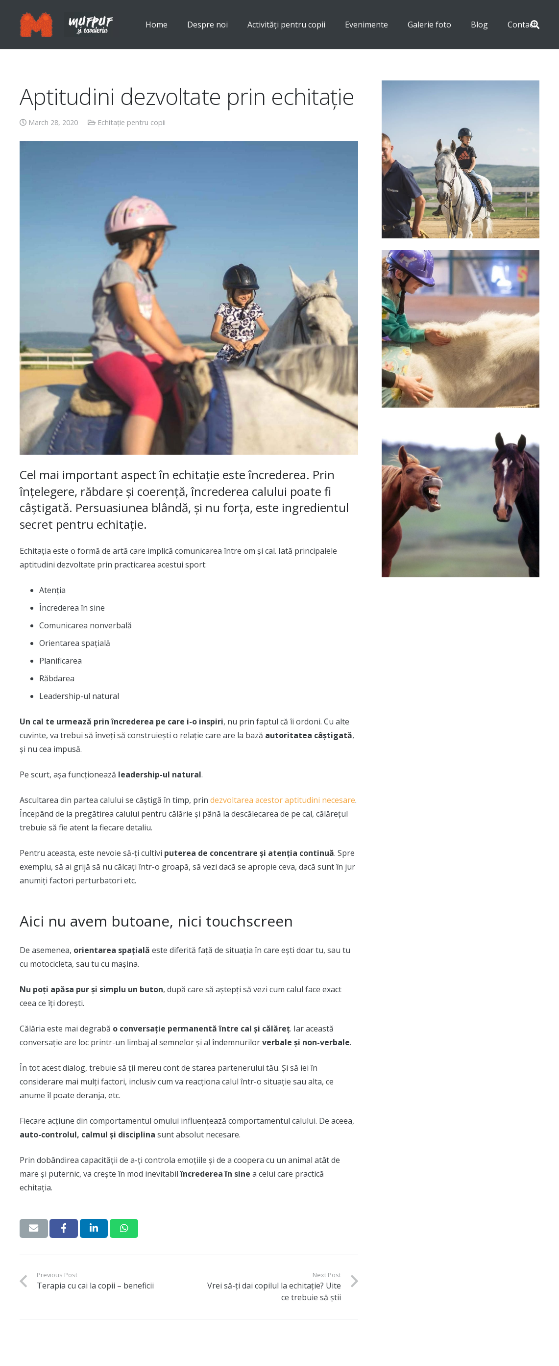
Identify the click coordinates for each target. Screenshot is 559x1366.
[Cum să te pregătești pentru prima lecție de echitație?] (460, 159)
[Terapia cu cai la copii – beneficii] (460, 329)
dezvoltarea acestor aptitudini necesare (282, 800)
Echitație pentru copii (131, 122)
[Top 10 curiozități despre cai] (460, 498)
